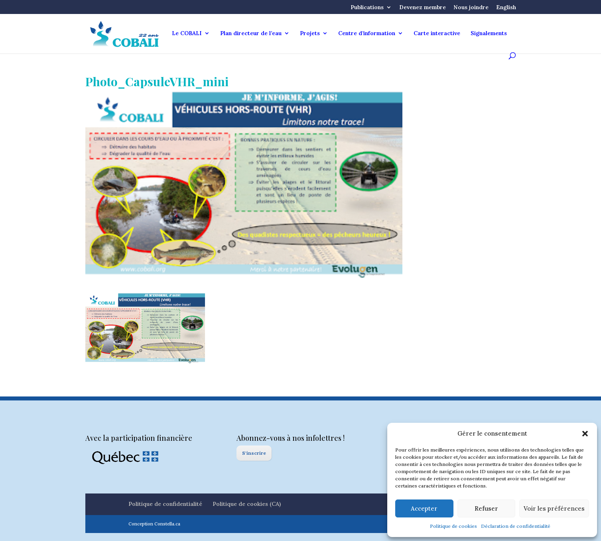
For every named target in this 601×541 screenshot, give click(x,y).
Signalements (489, 33)
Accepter (424, 508)
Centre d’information (366, 33)
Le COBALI (187, 33)
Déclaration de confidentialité (515, 526)
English (506, 7)
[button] (585, 434)
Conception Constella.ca (154, 524)
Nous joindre (471, 7)
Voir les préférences (554, 508)
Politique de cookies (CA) (247, 503)
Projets (310, 33)
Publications (367, 7)
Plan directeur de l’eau (251, 33)
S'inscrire (254, 453)
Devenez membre (422, 7)
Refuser (486, 508)
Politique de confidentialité (165, 503)
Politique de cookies (453, 526)
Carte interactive (437, 33)
